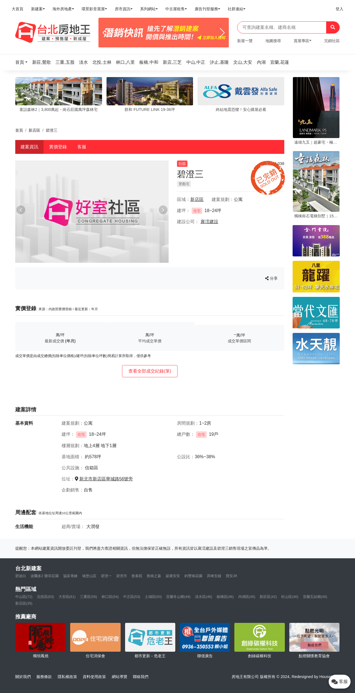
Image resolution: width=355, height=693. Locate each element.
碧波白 (20, 576)
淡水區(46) (203, 597)
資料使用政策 (94, 676)
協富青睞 (70, 576)
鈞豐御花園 (193, 576)
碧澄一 (106, 576)
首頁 (19, 130)
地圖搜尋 (273, 41)
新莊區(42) (268, 597)
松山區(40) (289, 597)
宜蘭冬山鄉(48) (178, 597)
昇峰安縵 (214, 576)
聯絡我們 (140, 676)
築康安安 (173, 576)
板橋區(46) (225, 597)
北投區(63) (45, 597)
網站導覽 (119, 676)
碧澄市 (121, 576)
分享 (271, 278)
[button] (23, 62)
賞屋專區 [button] (301, 41)
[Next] (222, 33)
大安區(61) (67, 597)
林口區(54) (110, 597)
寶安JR (231, 576)
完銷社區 (332, 41)
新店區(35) (23, 603)
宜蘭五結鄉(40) (315, 597)
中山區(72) (23, 597)
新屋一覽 (245, 41)
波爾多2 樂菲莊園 (45, 576)
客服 (81, 146)
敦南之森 (154, 576)
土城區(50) (153, 597)
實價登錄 (58, 146)
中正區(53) (131, 597)
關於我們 (23, 676)
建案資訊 (29, 146)
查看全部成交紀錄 (149, 371)
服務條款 (44, 676)
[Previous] (105, 33)
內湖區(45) (246, 597)
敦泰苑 (136, 576)
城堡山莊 (89, 576)
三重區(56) (88, 597)
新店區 (34, 130)
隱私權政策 (67, 676)
